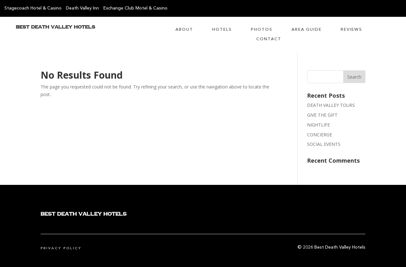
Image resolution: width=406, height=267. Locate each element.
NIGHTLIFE (318, 125)
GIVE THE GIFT (322, 115)
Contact (268, 39)
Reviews (351, 30)
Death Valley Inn (82, 8)
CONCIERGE (319, 135)
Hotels (222, 30)
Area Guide (306, 30)
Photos (261, 30)
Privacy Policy (61, 248)
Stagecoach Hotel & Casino (33, 8)
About (184, 30)
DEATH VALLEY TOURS (331, 105)
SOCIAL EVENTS (323, 144)
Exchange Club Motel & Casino (135, 8)
